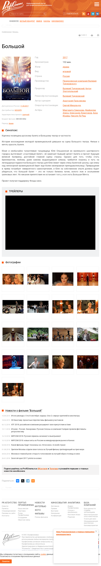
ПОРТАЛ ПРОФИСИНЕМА (26, 503)
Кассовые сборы (74, 515)
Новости (5, 506)
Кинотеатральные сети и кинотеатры (91, 515)
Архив (11, 123)
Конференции (56, 516)
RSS (84, 14)
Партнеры (22, 511)
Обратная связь (24, 520)
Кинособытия (59, 502)
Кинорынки (55, 513)
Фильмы (39, 513)
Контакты (5, 516)
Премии (54, 508)
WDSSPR (18, 110)
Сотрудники (22, 517)
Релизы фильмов (41, 517)
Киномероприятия (91, 525)
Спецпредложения (9, 511)
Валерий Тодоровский (73, 88)
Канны (47, 21)
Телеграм (54, 468)
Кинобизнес (58, 21)
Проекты (5, 508)
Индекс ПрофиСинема (73, 507)
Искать (44, 13)
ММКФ (39, 21)
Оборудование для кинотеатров (91, 522)
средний (25, 115)
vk (97, 14)
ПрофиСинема (6, 32)
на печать (92, 35)
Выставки (54, 511)
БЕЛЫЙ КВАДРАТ (27, 21)
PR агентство (9, 502)
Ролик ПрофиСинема (23, 514)
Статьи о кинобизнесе (72, 511)
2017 (65, 57)
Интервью (40, 506)
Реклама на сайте (8, 513)
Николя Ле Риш (78, 116)
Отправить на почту (98, 35)
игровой (67, 71)
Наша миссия (23, 508)
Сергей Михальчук (72, 105)
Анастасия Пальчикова (74, 101)
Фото (38, 510)
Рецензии (71, 517)
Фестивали (55, 506)
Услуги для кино (90, 519)
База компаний (90, 503)
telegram (93, 14)
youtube (88, 14)
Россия (66, 76)
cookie (43, 554)
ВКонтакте (42, 468)
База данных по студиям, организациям (90, 510)
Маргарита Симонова (73, 110)
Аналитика (74, 502)
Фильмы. (15, 32)
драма (66, 67)
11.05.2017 (24, 106)
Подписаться (72, 13)
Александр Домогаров (81, 113)
